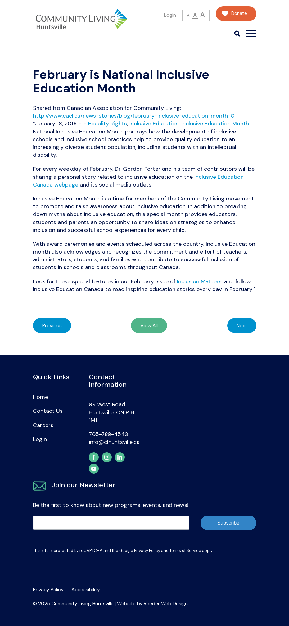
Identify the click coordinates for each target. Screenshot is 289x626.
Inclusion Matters (199, 281)
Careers (43, 425)
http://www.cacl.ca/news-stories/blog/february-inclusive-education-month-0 (133, 115)
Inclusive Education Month (215, 123)
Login (170, 15)
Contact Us (48, 411)
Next (242, 325)
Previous (52, 325)
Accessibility (85, 589)
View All (149, 325)
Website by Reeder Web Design (152, 603)
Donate (239, 13)
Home (40, 397)
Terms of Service (185, 550)
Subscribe (228, 522)
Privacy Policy (147, 550)
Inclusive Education (154, 123)
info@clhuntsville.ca (114, 442)
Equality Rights (107, 123)
